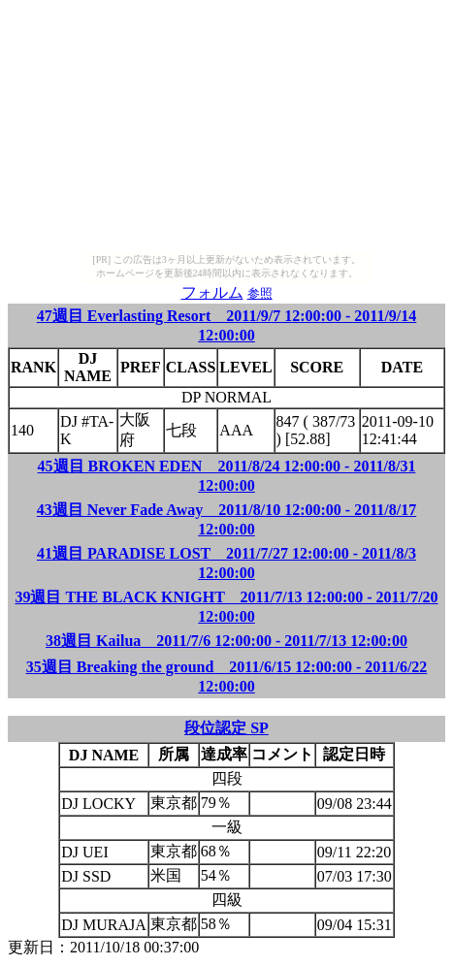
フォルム (212, 292)
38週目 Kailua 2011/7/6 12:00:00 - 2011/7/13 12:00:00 (226, 640)
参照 (260, 293)
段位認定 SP (226, 728)
